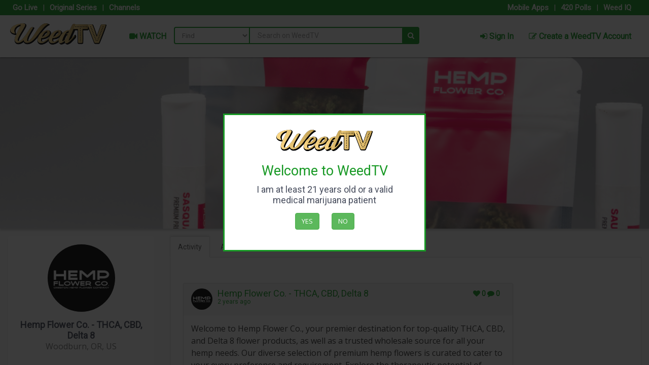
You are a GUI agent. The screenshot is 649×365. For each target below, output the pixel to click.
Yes (307, 221)
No (343, 221)
